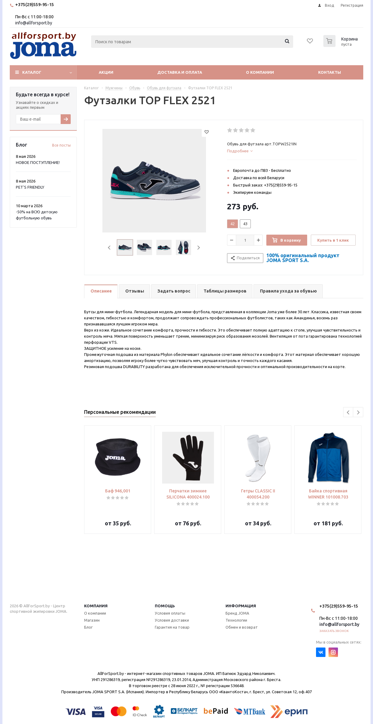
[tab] (292, 151)
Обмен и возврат (242, 627)
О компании (260, 72)
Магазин (92, 620)
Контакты (329, 72)
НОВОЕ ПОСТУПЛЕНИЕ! (38, 162)
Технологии (236, 620)
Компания (96, 606)
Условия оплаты (170, 613)
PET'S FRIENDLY (30, 187)
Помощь (165, 606)
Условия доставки (172, 620)
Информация (241, 606)
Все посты (61, 145)
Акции (106, 72)
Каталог (31, 72)
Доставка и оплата (179, 72)
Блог (88, 627)
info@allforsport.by (33, 22)
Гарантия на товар (172, 627)
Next (198, 247)
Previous (109, 247)
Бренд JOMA (237, 613)
